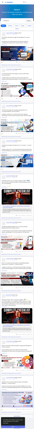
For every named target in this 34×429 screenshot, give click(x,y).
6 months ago (8, 296)
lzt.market (17, 428)
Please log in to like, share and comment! (11, 65)
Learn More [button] (5, 423)
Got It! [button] (13, 426)
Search (28, 20)
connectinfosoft (10, 33)
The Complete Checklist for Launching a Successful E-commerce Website (16, 206)
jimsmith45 (9, 176)
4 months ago (8, 34)
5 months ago (8, 177)
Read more (4, 44)
